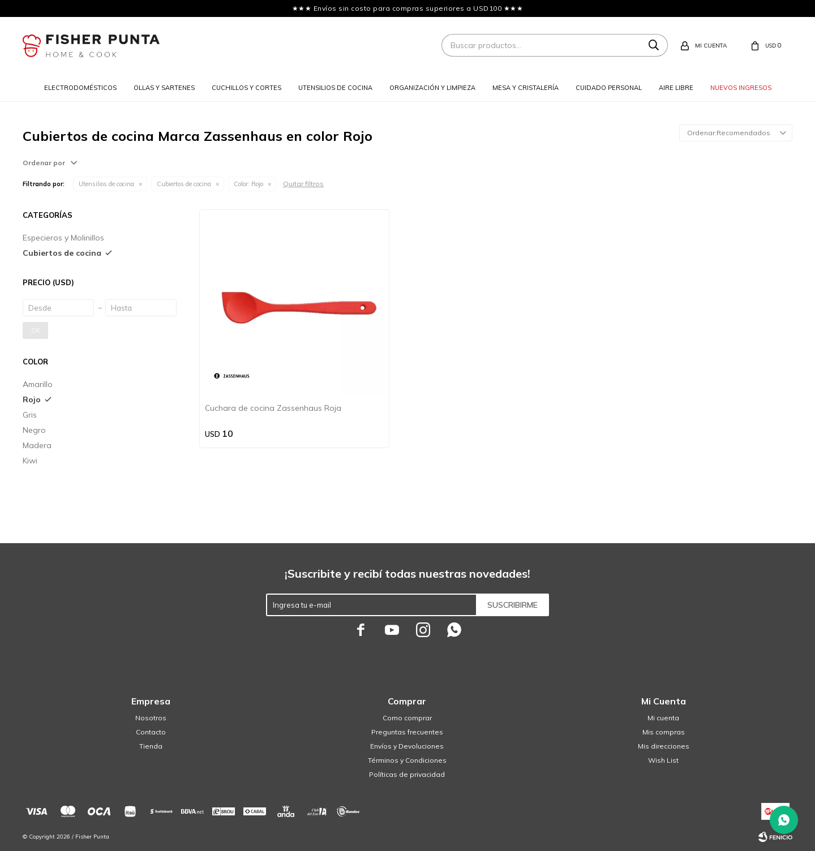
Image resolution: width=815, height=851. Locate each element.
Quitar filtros (303, 183)
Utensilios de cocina (335, 88)
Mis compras (663, 732)
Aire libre (676, 88)
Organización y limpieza (432, 88)
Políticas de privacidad (407, 774)
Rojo (248, 184)
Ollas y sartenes (164, 88)
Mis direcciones (663, 746)
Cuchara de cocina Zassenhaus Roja (273, 408)
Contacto (151, 732)
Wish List (663, 760)
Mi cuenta (663, 718)
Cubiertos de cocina (184, 184)
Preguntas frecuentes (407, 732)
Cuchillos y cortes (246, 88)
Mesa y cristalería (525, 88)
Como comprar (407, 718)
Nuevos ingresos (740, 88)
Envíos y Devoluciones (407, 746)
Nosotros (150, 718)
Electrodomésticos (80, 88)
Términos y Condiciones (407, 760)
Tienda (150, 746)
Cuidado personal (609, 88)
